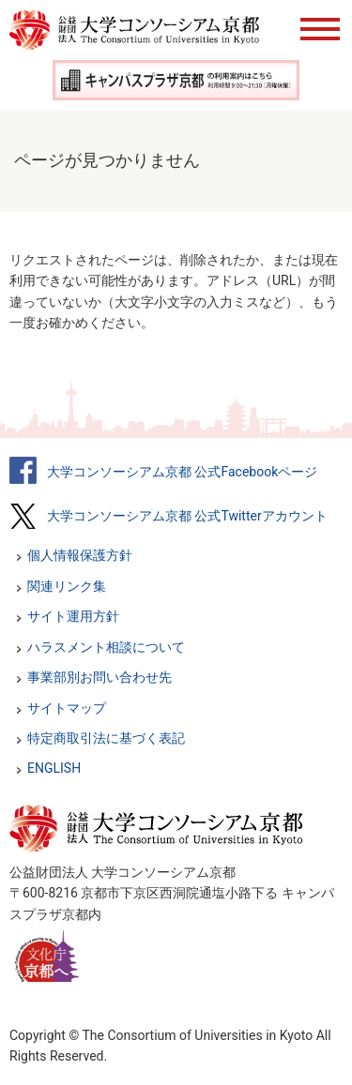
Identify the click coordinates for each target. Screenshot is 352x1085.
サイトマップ (66, 708)
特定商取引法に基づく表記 (106, 738)
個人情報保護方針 (79, 555)
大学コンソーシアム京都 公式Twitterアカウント (187, 515)
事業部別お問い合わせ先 (99, 677)
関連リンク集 (66, 586)
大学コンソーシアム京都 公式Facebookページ (182, 471)
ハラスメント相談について (106, 647)
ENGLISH (54, 768)
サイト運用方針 (73, 616)
